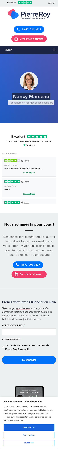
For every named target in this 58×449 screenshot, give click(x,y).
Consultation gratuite (29, 38)
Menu (8, 49)
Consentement (12, 339)
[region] (29, 423)
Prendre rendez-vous (29, 274)
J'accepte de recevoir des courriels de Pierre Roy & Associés (27, 347)
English (51, 3)
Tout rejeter (29, 443)
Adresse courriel (13, 325)
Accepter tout (29, 427)
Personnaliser (29, 435)
